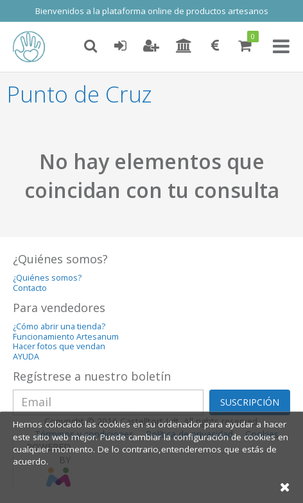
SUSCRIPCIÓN (249, 402)
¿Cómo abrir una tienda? (59, 326)
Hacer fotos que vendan (59, 346)
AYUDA (26, 356)
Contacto (30, 288)
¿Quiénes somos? (47, 277)
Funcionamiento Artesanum (66, 336)
